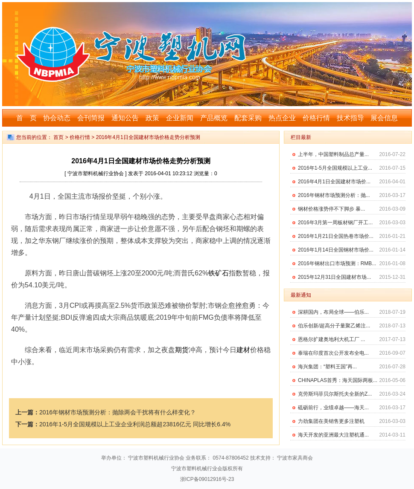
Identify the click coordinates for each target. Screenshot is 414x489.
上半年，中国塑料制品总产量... (333, 154)
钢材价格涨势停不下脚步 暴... (331, 209)
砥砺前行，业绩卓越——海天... (333, 408)
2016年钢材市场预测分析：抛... (334, 195)
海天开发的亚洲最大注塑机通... (333, 435)
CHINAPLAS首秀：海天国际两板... (337, 380)
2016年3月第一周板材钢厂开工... (335, 223)
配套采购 (248, 118)
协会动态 (56, 118)
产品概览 (213, 118)
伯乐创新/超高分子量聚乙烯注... (334, 326)
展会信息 (384, 118)
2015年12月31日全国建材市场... (334, 277)
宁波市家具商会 (295, 458)
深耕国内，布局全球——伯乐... (333, 312)
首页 (58, 137)
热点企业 (282, 118)
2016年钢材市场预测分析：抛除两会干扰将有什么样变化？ (117, 412)
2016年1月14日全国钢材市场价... (335, 250)
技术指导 (350, 118)
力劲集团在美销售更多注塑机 (331, 421)
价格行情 (316, 118)
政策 (152, 118)
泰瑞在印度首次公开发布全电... (333, 353)
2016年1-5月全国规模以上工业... (335, 168)
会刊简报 (91, 118)
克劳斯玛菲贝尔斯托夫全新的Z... (335, 394)
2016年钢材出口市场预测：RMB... (337, 263)
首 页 (26, 118)
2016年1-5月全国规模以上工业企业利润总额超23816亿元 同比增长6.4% (134, 424)
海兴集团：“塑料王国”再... (327, 367)
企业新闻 (179, 118)
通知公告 (125, 118)
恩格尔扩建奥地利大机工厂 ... (331, 339)
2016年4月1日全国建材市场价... (334, 182)
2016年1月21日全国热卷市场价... (335, 236)
